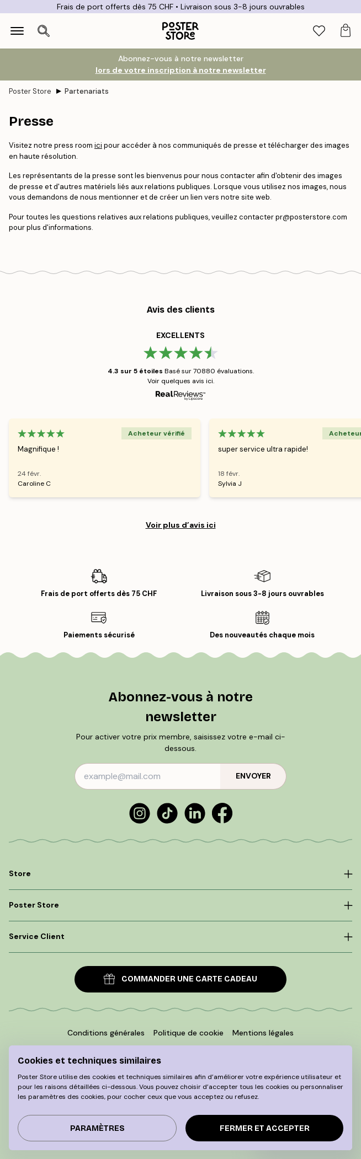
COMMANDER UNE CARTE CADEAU (180, 979)
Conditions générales (106, 1033)
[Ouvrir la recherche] (43, 31)
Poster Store (30, 91)
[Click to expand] (180, 873)
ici (98, 145)
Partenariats (87, 91)
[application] (302, 1133)
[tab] (319, 31)
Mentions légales (263, 1033)
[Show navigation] (17, 31)
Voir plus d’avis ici (181, 525)
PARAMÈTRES (97, 1128)
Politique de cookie (188, 1033)
